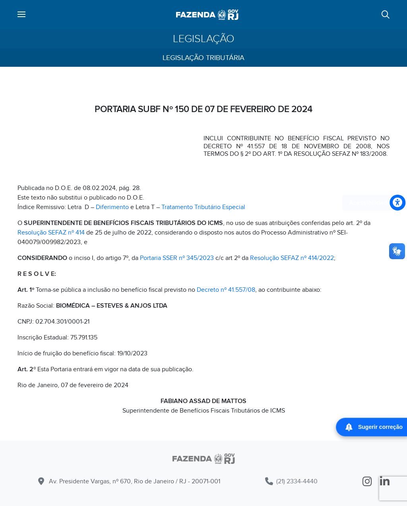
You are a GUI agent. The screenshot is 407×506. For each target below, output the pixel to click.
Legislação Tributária (203, 58)
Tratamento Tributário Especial (203, 207)
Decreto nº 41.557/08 (226, 290)
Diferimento (112, 207)
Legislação (204, 39)
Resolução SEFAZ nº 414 (51, 233)
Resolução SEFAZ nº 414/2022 (292, 258)
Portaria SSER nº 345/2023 (177, 258)
